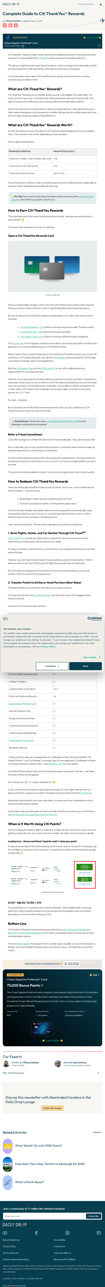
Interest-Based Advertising (16, 1258)
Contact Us (59, 1245)
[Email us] (99, 1232)
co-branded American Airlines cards (62, 421)
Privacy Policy (9, 1245)
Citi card (42, 58)
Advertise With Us (62, 1252)
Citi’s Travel (13, 538)
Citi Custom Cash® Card (31, 336)
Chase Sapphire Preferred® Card (21, 43)
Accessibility (60, 1238)
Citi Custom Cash (49, 368)
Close (85, 666)
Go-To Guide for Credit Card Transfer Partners (34, 814)
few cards (23, 943)
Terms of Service (11, 1252)
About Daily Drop (11, 1238)
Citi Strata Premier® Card (32, 327)
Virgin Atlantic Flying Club (21, 740)
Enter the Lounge (52, 1108)
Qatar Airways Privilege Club (22, 703)
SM (20, 538)
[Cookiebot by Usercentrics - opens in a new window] (90, 619)
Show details (89, 657)
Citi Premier (18, 343)
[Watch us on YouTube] (5, 1232)
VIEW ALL (97, 1132)
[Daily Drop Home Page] (11, 4)
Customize (52, 666)
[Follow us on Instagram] (67, 1232)
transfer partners (42, 595)
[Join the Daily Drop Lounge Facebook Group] (36, 1232)
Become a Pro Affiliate (64, 1258)
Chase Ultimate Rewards (31, 933)
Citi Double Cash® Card (31, 332)
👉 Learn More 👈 (92, 37)
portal (24, 538)
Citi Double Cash (25, 368)
